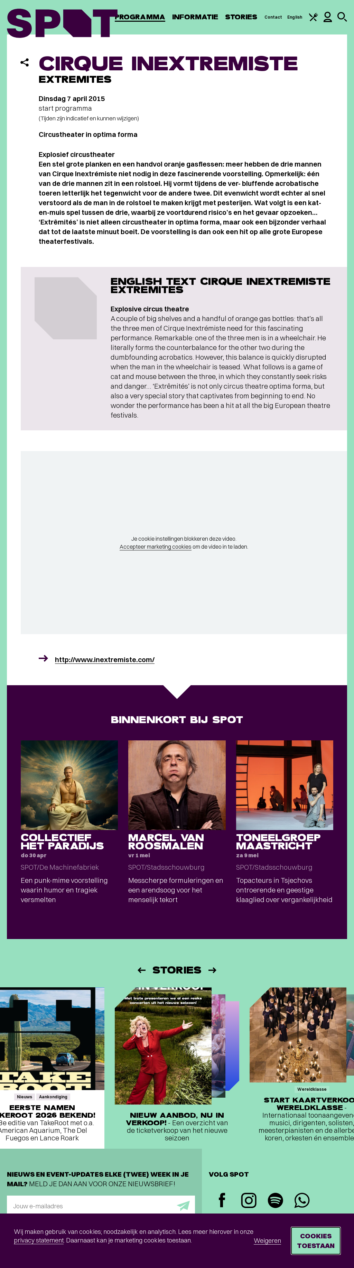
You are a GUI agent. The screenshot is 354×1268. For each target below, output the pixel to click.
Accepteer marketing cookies (156, 546)
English (294, 17)
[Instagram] (248, 1201)
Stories (241, 17)
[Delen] (24, 62)
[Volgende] (212, 970)
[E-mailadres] (101, 1206)
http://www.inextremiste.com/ (105, 659)
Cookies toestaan (316, 1240)
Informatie (195, 17)
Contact (273, 17)
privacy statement (39, 1240)
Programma (140, 17)
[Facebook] (222, 1201)
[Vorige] (141, 970)
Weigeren (267, 1241)
